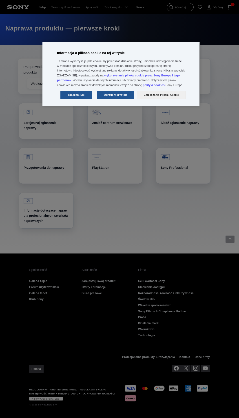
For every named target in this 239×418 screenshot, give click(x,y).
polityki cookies (154, 85)
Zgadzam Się (76, 94)
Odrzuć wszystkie (116, 94)
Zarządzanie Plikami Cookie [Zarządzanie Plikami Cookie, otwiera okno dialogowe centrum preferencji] (161, 94)
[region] (121, 74)
